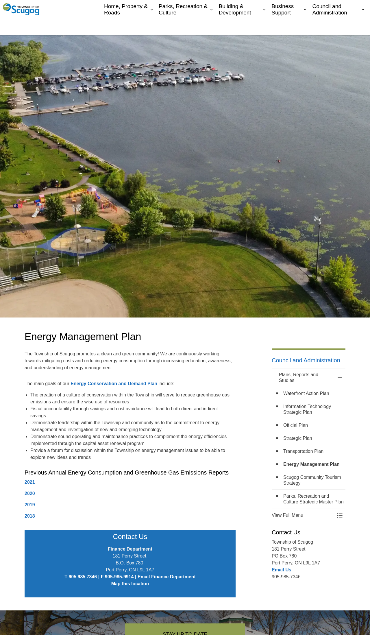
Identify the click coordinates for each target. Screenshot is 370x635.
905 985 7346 (83, 576)
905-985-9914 (119, 576)
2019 (30, 504)
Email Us (281, 569)
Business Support (282, 25)
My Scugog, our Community (255, 8)
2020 (30, 493)
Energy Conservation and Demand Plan (114, 383)
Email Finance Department (167, 576)
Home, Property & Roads (126, 25)
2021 (30, 482)
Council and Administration (329, 25)
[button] (303, 515)
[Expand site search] (360, 8)
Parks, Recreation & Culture (183, 25)
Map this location (130, 583)
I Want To (336, 8)
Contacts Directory (302, 8)
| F (101, 576)
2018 (30, 516)
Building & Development (235, 25)
